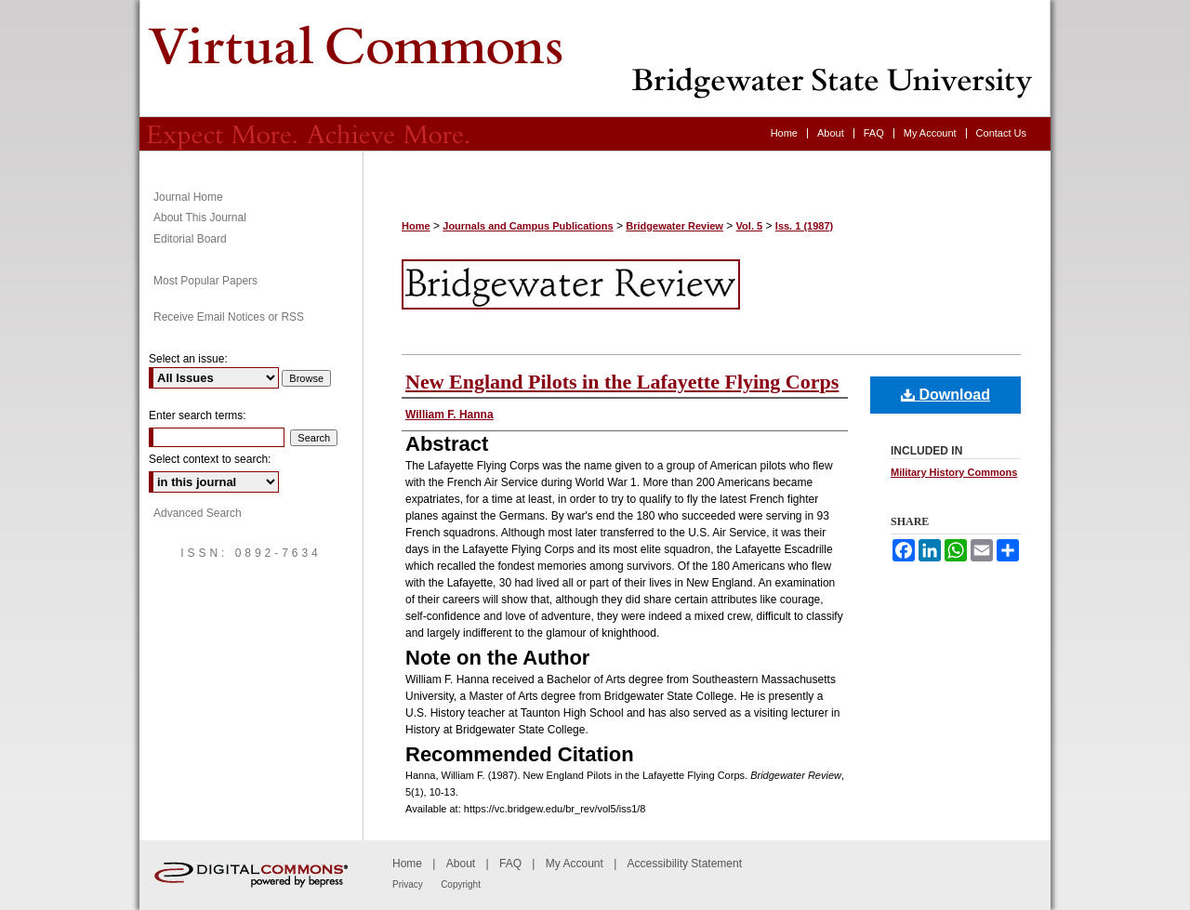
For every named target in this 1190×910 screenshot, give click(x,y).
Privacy (407, 884)
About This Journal (199, 217)
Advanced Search (197, 513)
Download (945, 394)
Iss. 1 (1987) (804, 225)
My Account (574, 863)
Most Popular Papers (205, 280)
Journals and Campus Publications (528, 225)
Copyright (461, 884)
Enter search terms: (197, 415)
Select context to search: (210, 459)
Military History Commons (954, 472)
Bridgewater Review (595, 58)
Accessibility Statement (685, 863)
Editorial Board (190, 238)
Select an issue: (188, 358)
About (460, 863)
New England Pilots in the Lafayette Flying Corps (622, 381)
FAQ (510, 863)
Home (416, 225)
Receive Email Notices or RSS (228, 316)
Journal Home (188, 197)
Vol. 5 (749, 225)
